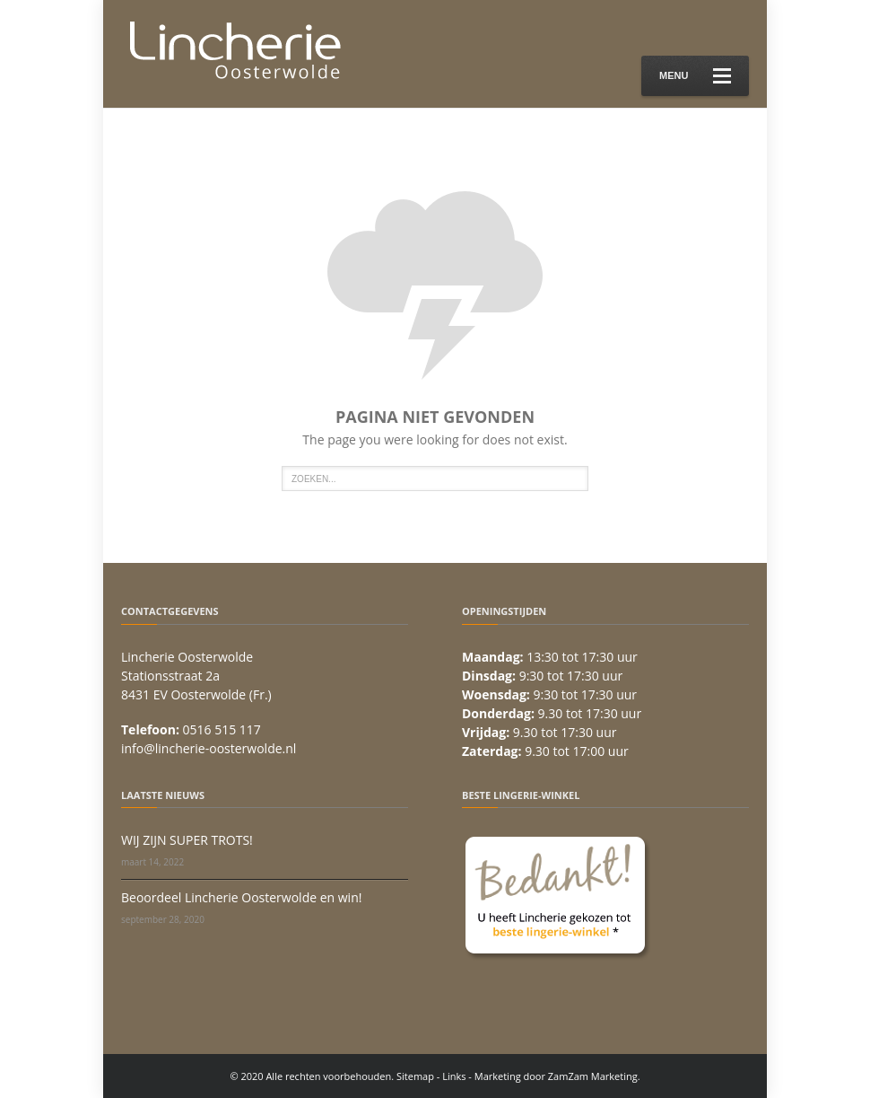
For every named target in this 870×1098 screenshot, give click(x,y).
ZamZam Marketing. (594, 1076)
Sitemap (415, 1076)
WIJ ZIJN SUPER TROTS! (187, 839)
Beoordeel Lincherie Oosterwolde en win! (241, 897)
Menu (695, 75)
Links (453, 1076)
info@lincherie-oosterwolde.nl (208, 748)
